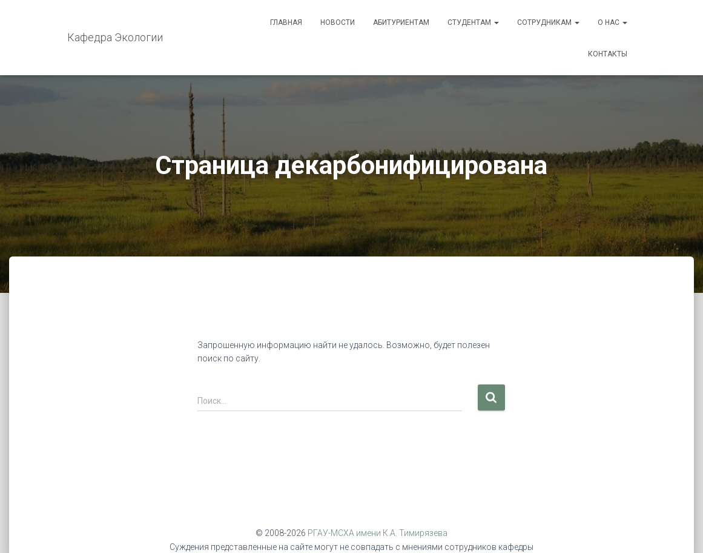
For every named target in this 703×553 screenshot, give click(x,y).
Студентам (473, 22)
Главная (286, 22)
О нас (612, 22)
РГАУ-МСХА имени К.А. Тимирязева (377, 533)
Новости (337, 22)
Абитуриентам (401, 22)
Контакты (607, 54)
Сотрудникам (548, 22)
